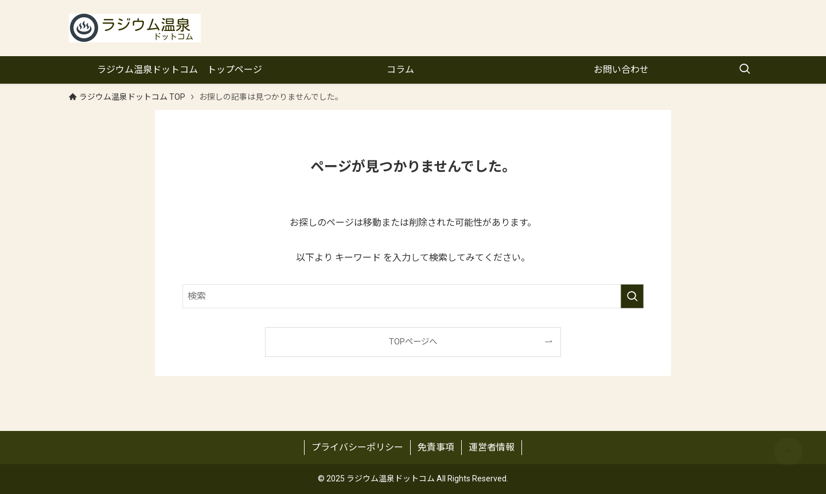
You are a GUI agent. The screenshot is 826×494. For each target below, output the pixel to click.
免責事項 (436, 447)
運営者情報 (492, 447)
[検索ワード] (413, 296)
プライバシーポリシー (357, 447)
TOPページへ (413, 342)
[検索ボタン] (744, 70)
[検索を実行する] (632, 296)
